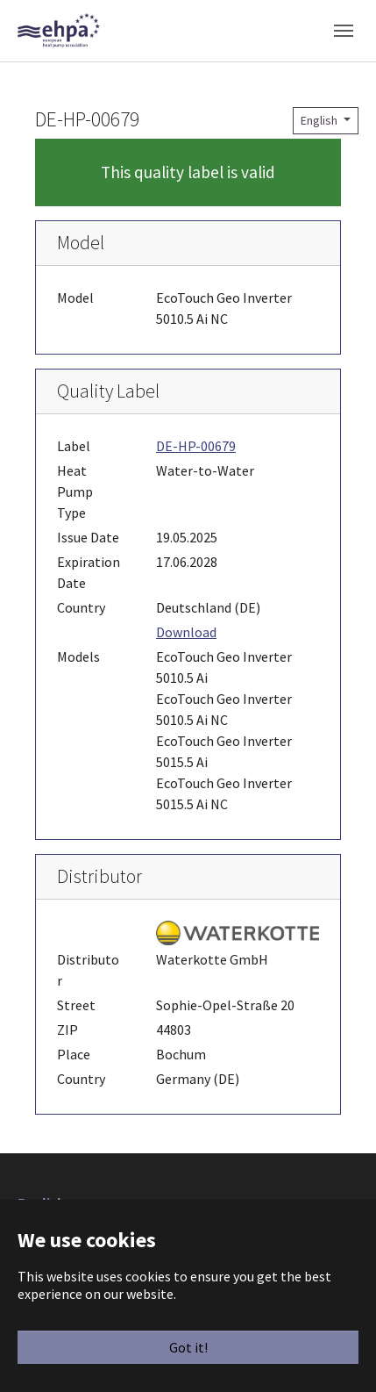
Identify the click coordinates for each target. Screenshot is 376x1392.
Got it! (188, 1347)
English (320, 120)
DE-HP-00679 (196, 446)
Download (186, 632)
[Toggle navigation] (343, 31)
